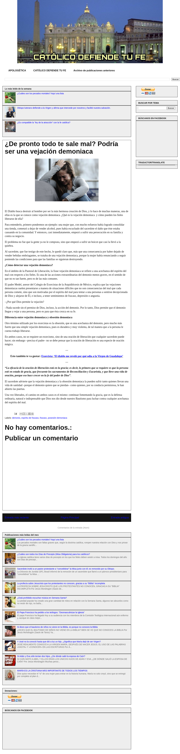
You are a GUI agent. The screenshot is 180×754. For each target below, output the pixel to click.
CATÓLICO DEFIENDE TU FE (49, 70)
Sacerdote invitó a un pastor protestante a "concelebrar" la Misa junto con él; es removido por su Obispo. (66, 569)
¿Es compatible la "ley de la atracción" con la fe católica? (43, 122)
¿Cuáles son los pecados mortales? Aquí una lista (40, 93)
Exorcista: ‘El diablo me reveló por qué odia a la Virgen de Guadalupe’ (82, 356)
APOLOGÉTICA (17, 70)
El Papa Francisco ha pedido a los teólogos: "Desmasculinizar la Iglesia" (51, 612)
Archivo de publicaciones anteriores (94, 70)
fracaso (43, 418)
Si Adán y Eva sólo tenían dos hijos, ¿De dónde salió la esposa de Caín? (51, 656)
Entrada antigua (120, 517)
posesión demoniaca (57, 418)
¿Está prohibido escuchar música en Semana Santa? (42, 598)
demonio (16, 418)
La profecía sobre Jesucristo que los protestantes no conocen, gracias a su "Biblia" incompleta (61, 583)
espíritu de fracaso (30, 418)
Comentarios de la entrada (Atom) (73, 527)
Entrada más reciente (17, 517)
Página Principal (70, 517)
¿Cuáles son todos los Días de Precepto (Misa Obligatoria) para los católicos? (53, 554)
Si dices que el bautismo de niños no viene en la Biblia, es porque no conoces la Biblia (57, 627)
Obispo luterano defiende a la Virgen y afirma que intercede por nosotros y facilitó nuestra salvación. (64, 108)
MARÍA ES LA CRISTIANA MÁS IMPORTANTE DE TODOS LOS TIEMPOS (52, 670)
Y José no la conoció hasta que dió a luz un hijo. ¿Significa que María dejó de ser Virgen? (59, 641)
